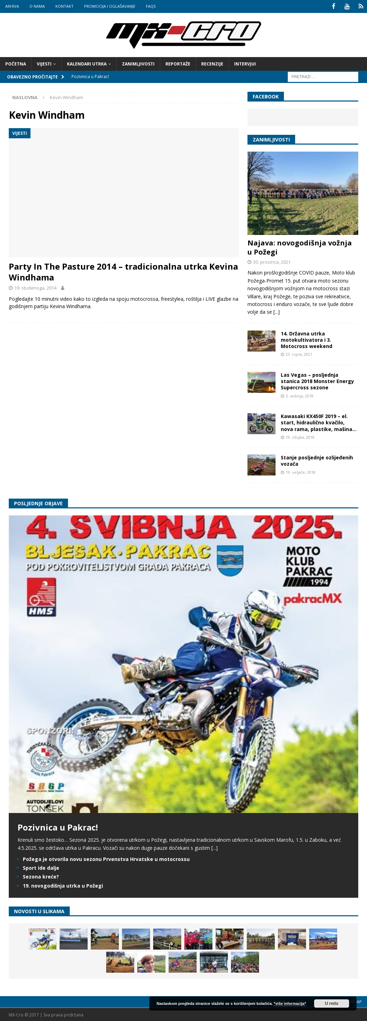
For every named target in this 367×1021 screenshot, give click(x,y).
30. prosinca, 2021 (272, 261)
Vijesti (44, 63)
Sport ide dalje (41, 867)
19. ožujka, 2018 (300, 436)
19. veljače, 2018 (300, 471)
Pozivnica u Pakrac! (58, 827)
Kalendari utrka (87, 63)
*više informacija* (290, 1003)
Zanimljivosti (138, 63)
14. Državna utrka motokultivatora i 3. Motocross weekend (306, 339)
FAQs (151, 6)
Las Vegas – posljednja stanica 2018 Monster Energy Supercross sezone (317, 380)
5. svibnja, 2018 (299, 395)
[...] (276, 311)
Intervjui (245, 63)
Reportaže (177, 63)
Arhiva (12, 6)
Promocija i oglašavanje (109, 6)
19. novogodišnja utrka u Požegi (63, 885)
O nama (37, 6)
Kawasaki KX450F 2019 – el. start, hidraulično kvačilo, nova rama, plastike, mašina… (318, 422)
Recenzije (212, 63)
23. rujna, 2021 (299, 353)
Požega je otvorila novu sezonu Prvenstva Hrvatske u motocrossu (106, 858)
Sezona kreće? (41, 876)
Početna (15, 63)
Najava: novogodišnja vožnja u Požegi (299, 246)
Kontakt (64, 6)
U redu (331, 1003)
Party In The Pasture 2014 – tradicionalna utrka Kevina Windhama (123, 271)
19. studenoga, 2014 (35, 287)
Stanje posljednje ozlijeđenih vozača (317, 460)
